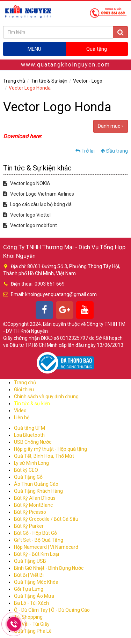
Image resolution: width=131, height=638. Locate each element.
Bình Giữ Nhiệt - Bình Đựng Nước (48, 568)
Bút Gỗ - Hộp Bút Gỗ (35, 533)
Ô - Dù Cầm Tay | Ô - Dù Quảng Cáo (52, 610)
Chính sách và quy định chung (46, 396)
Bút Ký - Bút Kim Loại (36, 554)
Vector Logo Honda (30, 88)
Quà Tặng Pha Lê (33, 631)
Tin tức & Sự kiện (49, 81)
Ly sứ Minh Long (31, 463)
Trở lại (85, 151)
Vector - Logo (87, 81)
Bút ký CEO (26, 470)
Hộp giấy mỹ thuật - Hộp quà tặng (50, 449)
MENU (34, 49)
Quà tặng (96, 49)
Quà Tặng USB (30, 561)
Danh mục (110, 126)
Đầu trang (114, 151)
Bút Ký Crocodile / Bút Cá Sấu (46, 519)
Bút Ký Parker (29, 526)
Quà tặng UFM (29, 428)
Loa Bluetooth (29, 435)
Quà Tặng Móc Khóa (36, 582)
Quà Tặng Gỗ (28, 477)
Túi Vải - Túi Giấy (32, 624)
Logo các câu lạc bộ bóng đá (37, 204)
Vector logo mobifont (30, 225)
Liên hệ (21, 417)
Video (20, 410)
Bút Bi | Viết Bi (29, 575)
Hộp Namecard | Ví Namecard (46, 547)
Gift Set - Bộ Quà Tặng (38, 540)
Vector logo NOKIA (26, 183)
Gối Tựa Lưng (28, 589)
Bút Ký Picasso (30, 512)
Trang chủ (14, 81)
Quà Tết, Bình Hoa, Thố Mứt (44, 456)
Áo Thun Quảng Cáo (36, 484)
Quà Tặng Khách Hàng (38, 491)
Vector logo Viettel (27, 215)
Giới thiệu (24, 389)
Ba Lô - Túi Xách (31, 603)
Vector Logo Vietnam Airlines (38, 194)
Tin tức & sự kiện (32, 403)
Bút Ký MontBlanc (33, 505)
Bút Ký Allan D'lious (35, 498)
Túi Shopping (28, 617)
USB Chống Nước (32, 442)
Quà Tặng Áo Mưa (34, 596)
